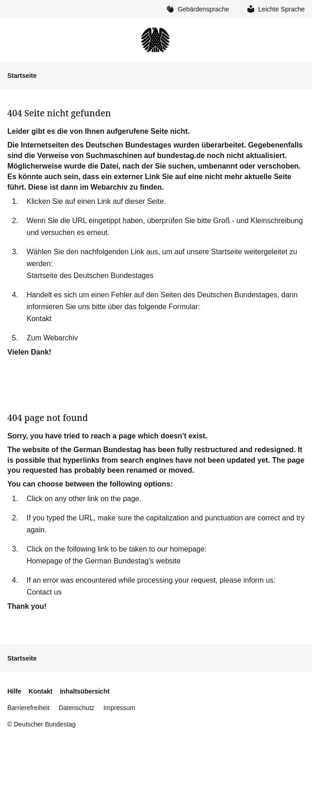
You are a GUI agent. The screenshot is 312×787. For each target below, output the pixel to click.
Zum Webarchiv (52, 338)
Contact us (44, 592)
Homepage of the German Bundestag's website (104, 561)
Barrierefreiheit (28, 707)
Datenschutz (77, 707)
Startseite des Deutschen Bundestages (90, 275)
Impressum (119, 707)
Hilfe (14, 691)
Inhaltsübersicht (84, 691)
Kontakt (39, 318)
